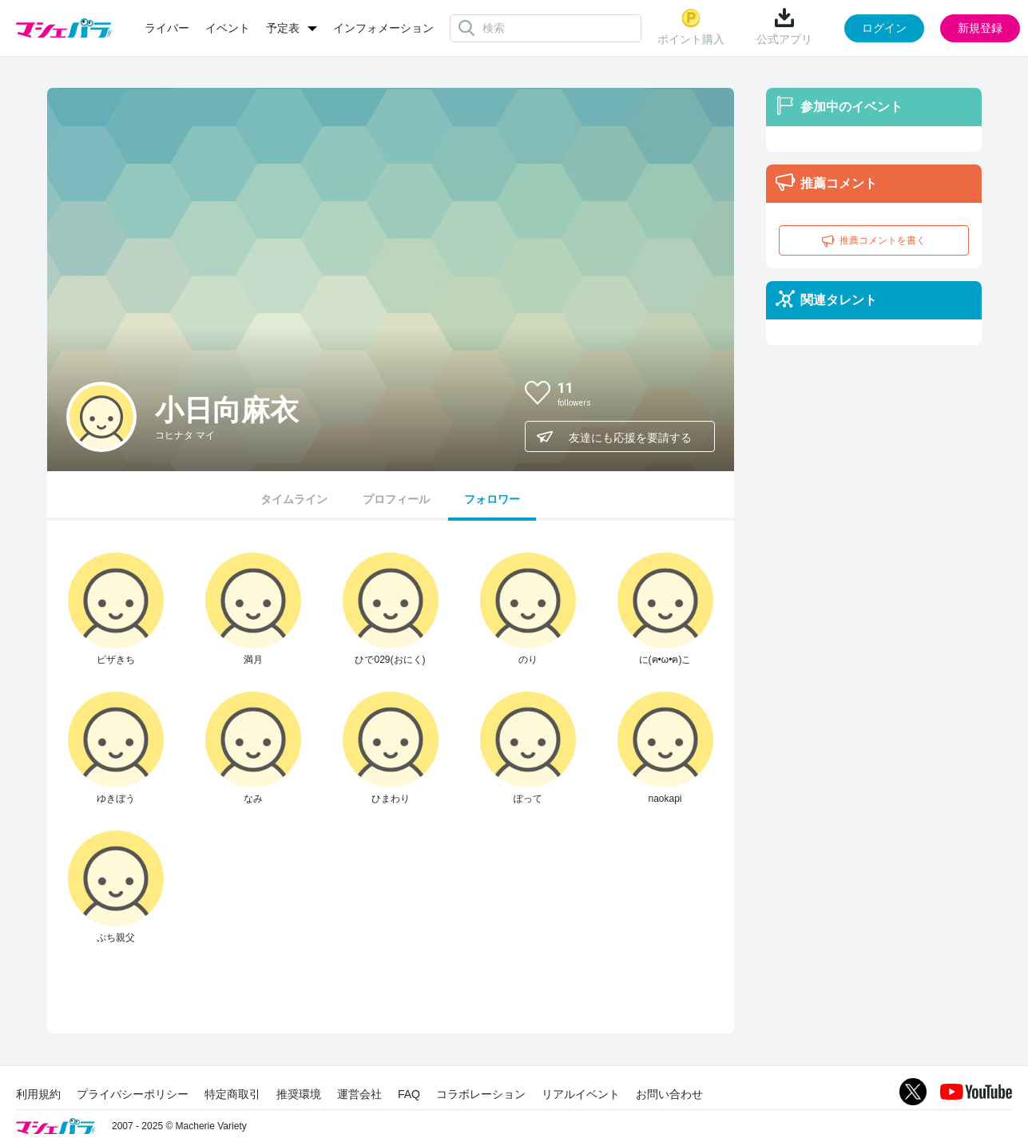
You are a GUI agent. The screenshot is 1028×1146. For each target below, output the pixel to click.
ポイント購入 (690, 27)
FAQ (409, 1094)
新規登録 (980, 28)
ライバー (167, 28)
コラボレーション (481, 1094)
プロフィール (396, 499)
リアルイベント (581, 1094)
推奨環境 (298, 1094)
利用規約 (38, 1094)
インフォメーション (383, 28)
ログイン (884, 28)
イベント (227, 28)
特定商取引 (232, 1094)
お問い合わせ (669, 1094)
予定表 (283, 28)
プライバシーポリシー (133, 1094)
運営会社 (359, 1094)
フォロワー (492, 499)
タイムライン (293, 499)
